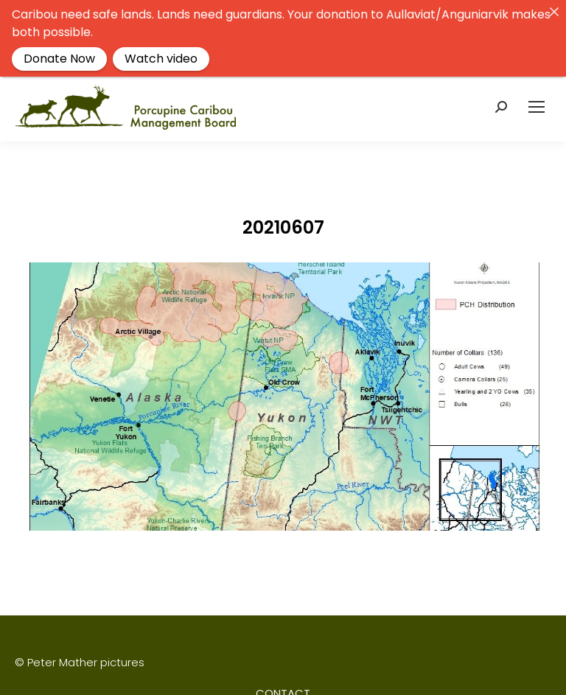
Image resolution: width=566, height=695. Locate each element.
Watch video (161, 58)
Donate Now (59, 58)
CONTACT (283, 684)
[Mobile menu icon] (536, 98)
